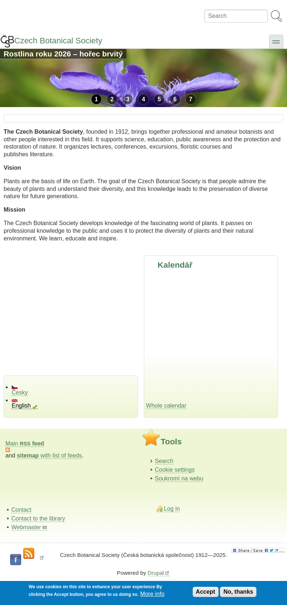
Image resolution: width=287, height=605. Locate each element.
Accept (205, 592)
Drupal (159, 573)
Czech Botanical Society (58, 40)
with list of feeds (49, 455)
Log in (172, 509)
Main (24, 443)
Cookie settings (174, 470)
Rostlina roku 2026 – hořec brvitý (63, 54)
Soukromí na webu (179, 478)
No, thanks (238, 592)
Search (164, 461)
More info (152, 594)
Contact (21, 510)
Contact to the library (38, 518)
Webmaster (29, 527)
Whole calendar (166, 405)
